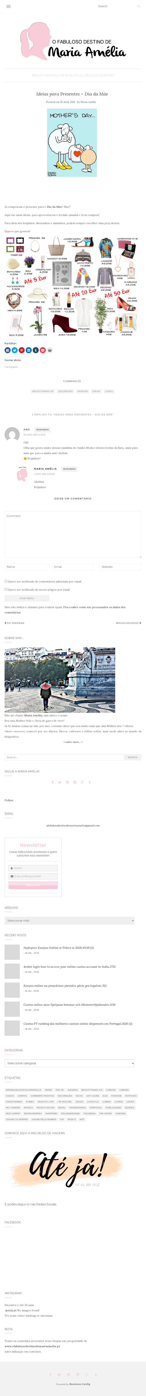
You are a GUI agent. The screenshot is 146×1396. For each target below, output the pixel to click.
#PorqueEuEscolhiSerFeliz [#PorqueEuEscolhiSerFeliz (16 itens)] (23, 1090)
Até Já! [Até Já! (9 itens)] (60, 1090)
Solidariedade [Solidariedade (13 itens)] (70, 1113)
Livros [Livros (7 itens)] (119, 1102)
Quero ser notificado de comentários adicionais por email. (45, 581)
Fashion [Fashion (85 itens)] (116, 1096)
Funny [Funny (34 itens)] (30, 1102)
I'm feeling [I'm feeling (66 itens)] (65, 1102)
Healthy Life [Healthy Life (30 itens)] (46, 1102)
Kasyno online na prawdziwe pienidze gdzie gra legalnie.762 (65, 986)
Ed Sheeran (14, 623)
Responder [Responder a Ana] (42, 429)
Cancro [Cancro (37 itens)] (111, 1090)
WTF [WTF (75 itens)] (82, 1119)
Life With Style (70, 75)
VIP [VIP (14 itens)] (62, 1119)
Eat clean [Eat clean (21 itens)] (92, 1096)
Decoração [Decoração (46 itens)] (65, 1096)
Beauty (37, 75)
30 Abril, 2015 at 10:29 (35, 434)
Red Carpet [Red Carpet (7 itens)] (13, 1113)
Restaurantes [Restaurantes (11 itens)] (33, 1113)
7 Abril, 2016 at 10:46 (44, 473)
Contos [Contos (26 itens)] (22, 1096)
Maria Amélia (88, 102)
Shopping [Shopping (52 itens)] (51, 1113)
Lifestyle (90, 75)
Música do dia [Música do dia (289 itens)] (46, 1107)
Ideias (96, 391)
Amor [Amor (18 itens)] (48, 1090)
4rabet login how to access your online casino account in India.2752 (70, 967)
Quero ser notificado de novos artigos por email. (39, 589)
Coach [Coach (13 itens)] (10, 1096)
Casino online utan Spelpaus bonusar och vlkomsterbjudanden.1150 (70, 1005)
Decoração (65, 391)
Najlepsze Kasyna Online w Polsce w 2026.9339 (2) (59, 948)
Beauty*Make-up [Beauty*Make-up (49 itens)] (92, 1090)
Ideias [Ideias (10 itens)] (79, 1102)
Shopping (106, 75)
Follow (9, 800)
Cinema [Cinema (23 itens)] (124, 1090)
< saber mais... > (73, 742)
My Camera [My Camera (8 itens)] (13, 1107)
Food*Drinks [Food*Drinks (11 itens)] (14, 1102)
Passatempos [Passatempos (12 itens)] (77, 1107)
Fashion (50, 75)
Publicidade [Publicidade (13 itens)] (113, 1107)
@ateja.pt (11, 1310)
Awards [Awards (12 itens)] (73, 1090)
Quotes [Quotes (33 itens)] (129, 1107)
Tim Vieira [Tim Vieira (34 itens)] (105, 1113)
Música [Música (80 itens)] (28, 1107)
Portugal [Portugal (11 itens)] (96, 1107)
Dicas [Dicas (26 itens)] (79, 1096)
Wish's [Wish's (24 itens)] (72, 1119)
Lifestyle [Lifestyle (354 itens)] (93, 1102)
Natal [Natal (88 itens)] (62, 1107)
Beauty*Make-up (43, 391)
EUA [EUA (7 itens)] (105, 1096)
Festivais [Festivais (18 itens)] (130, 1096)
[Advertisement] (72, 191)
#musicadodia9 (128, 623)
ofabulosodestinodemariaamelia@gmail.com (73, 825)
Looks (109, 391)
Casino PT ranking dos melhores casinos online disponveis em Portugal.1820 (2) (78, 1023)
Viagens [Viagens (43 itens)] (121, 1113)
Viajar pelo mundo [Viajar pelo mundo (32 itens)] (44, 1119)
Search (132, 757)
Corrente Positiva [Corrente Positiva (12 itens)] (42, 1096)
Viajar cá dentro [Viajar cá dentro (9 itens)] (17, 1119)
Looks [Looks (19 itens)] (130, 1102)
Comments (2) (72, 381)
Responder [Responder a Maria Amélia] (69, 469)
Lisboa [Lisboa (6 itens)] (107, 1102)
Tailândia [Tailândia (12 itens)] (90, 1113)
